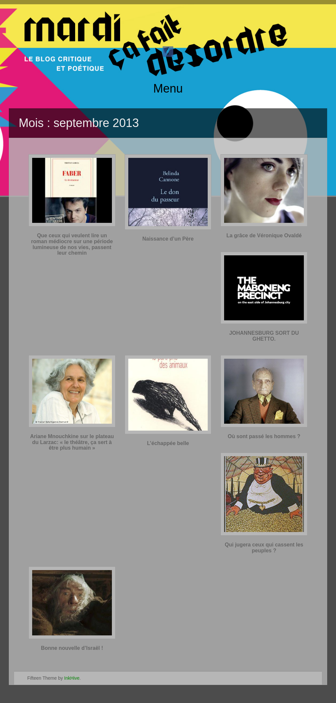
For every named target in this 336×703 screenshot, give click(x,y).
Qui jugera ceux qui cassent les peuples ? (264, 547)
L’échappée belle (168, 443)
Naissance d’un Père (168, 239)
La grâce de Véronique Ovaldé (264, 235)
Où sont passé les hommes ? (264, 436)
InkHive (72, 678)
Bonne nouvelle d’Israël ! (72, 648)
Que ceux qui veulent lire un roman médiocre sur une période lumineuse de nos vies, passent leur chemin (72, 244)
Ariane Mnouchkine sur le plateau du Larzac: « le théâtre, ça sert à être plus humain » (72, 442)
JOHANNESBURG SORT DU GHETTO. (264, 336)
